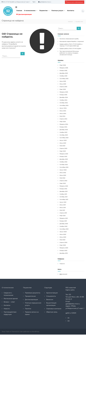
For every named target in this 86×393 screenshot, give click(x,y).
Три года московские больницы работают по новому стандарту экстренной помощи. (69, 52)
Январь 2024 (63, 127)
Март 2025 (63, 89)
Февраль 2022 (64, 186)
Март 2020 (63, 245)
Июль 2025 (63, 81)
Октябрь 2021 (64, 196)
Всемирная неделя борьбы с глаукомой (72, 41)
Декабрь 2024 (64, 97)
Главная (19, 10)
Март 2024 (63, 121)
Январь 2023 (63, 156)
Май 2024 (62, 116)
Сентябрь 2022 (64, 167)
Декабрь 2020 (64, 223)
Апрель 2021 (63, 213)
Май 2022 (62, 178)
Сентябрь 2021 (64, 199)
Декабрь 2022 (64, 159)
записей (63, 274)
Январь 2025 (63, 94)
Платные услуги (58, 10)
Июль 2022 (63, 172)
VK (68, 318)
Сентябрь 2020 (64, 229)
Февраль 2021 (64, 218)
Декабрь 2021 (64, 191)
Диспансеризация (25, 14)
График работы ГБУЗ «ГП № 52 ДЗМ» (70, 48)
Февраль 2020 (64, 248)
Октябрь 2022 (64, 164)
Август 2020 (63, 231)
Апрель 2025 (63, 86)
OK (69, 321)
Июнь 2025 (63, 84)
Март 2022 (63, 183)
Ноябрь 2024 (63, 100)
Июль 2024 (63, 110)
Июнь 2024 (63, 113)
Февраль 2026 (64, 68)
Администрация (52, 293)
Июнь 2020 (63, 237)
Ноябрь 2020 (63, 226)
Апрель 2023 (63, 148)
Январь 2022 (63, 188)
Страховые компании (53, 309)
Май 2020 (62, 239)
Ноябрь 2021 (63, 194)
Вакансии (49, 299)
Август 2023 (63, 140)
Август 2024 (63, 108)
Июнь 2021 (63, 207)
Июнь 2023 (63, 143)
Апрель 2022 (63, 180)
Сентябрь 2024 (64, 105)
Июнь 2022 (63, 175)
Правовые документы (32, 293)
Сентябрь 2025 (64, 78)
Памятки (28, 309)
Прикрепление (30, 296)
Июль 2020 (63, 234)
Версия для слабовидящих (74, 2)
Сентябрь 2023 (64, 137)
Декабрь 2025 (64, 73)
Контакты (70, 10)
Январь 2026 (63, 70)
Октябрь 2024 (64, 102)
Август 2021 (63, 202)
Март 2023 (63, 151)
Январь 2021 (63, 221)
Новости (62, 263)
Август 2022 (63, 170)
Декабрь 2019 (64, 253)
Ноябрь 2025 (63, 76)
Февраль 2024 (64, 124)
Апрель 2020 (63, 242)
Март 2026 (63, 65)
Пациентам (44, 10)
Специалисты (51, 296)
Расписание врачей (11, 298)
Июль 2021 (63, 205)
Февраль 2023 (64, 153)
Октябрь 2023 (64, 135)
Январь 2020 (63, 250)
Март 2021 (63, 215)
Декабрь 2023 (64, 129)
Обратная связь (51, 312)
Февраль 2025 (64, 92)
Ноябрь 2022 (63, 162)
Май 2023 (62, 145)
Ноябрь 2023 (63, 132)
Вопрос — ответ (9, 302)
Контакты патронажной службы (69, 38)
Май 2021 (62, 210)
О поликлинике (30, 10)
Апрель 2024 (63, 119)
